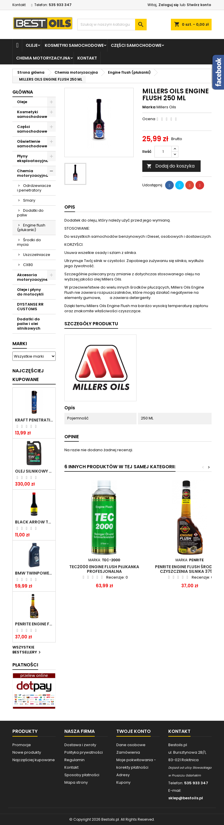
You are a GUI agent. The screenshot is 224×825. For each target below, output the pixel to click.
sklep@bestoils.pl (185, 798)
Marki (19, 343)
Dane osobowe (130, 745)
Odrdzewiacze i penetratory (34, 188)
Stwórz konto (199, 4)
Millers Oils (166, 107)
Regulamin (74, 760)
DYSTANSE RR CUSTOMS (30, 307)
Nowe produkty (26, 752)
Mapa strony (76, 782)
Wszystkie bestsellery (27, 650)
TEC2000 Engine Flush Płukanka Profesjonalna (104, 569)
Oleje (32, 45)
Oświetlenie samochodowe (32, 144)
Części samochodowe (136, 45)
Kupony (123, 782)
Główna (22, 92)
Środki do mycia (29, 242)
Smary (29, 200)
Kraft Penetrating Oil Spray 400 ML (34, 420)
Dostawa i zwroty (80, 745)
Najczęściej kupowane (33, 760)
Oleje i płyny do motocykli (30, 292)
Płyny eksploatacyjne (32, 158)
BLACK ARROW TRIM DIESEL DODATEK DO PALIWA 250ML (34, 522)
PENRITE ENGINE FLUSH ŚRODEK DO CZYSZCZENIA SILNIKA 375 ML (34, 624)
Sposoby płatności (81, 775)
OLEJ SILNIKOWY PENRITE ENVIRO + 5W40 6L (34, 471)
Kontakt (19, 4)
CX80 (28, 264)
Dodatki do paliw (30, 213)
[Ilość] (163, 151)
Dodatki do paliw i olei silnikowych (28, 323)
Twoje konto (133, 731)
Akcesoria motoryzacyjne (32, 277)
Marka (149, 107)
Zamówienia (128, 752)
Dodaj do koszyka (171, 166)
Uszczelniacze (36, 254)
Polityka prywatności (83, 752)
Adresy (123, 775)
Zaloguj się (168, 4)
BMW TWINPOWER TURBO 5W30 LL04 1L (34, 573)
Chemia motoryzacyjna (43, 58)
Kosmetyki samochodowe (74, 45)
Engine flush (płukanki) (31, 227)
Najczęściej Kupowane (28, 375)
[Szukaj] (112, 24)
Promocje (21, 745)
